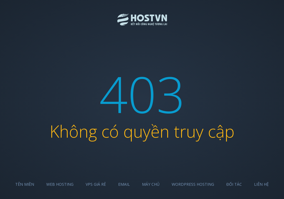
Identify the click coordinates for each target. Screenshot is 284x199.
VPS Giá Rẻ (96, 184)
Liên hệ (261, 184)
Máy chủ (150, 184)
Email (124, 184)
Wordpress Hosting (193, 184)
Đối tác (234, 184)
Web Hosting (59, 184)
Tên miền (24, 184)
